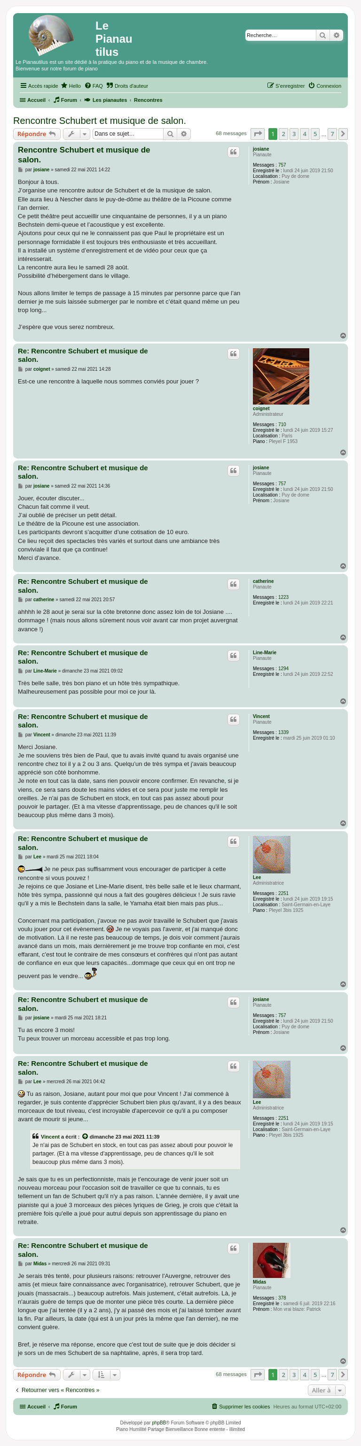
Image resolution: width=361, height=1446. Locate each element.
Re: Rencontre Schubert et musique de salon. (83, 355)
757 (282, 165)
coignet (261, 408)
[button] (258, 133)
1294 (283, 668)
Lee (257, 877)
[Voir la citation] (85, 1136)
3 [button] (294, 134)
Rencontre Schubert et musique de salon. (99, 120)
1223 (283, 597)
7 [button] (332, 134)
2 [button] (283, 134)
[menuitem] (71, 86)
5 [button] (315, 134)
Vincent (261, 716)
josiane (261, 149)
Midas (259, 1282)
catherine (263, 581)
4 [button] (304, 134)
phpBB (159, 1422)
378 (282, 1298)
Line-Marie (264, 652)
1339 (283, 732)
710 (282, 424)
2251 (283, 893)
